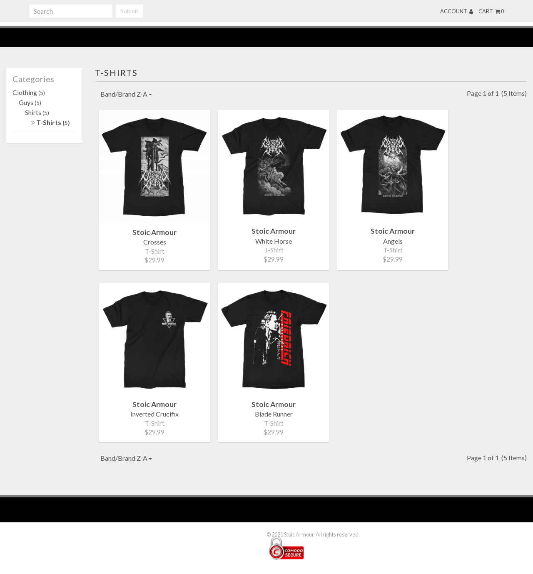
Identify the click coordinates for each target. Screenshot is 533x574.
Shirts (37, 112)
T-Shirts (50, 122)
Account (456, 11)
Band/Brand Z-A (126, 94)
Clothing (28, 92)
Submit (129, 11)
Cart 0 (491, 11)
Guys (30, 102)
